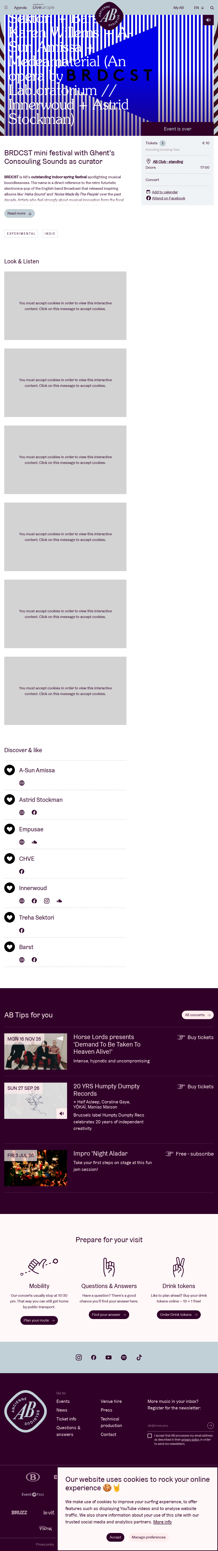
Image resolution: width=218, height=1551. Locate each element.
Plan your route (39, 1320)
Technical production (111, 1422)
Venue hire (111, 1401)
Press (106, 1410)
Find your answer (109, 1314)
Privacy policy (45, 1544)
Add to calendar (162, 192)
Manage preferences (149, 1537)
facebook (93, 1357)
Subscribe (210, 1425)
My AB (179, 7)
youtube (109, 1357)
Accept (115, 1537)
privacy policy (190, 1439)
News (61, 1410)
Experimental (21, 234)
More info (162, 1522)
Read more (19, 213)
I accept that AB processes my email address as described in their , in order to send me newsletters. (183, 1440)
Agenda (20, 7)
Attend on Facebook (165, 198)
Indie (50, 234)
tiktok (139, 1357)
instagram (79, 1357)
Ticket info (66, 1419)
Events (63, 1401)
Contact (108, 1434)
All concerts (198, 1014)
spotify (124, 1357)
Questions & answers (68, 1431)
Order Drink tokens (179, 1314)
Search (212, 8)
